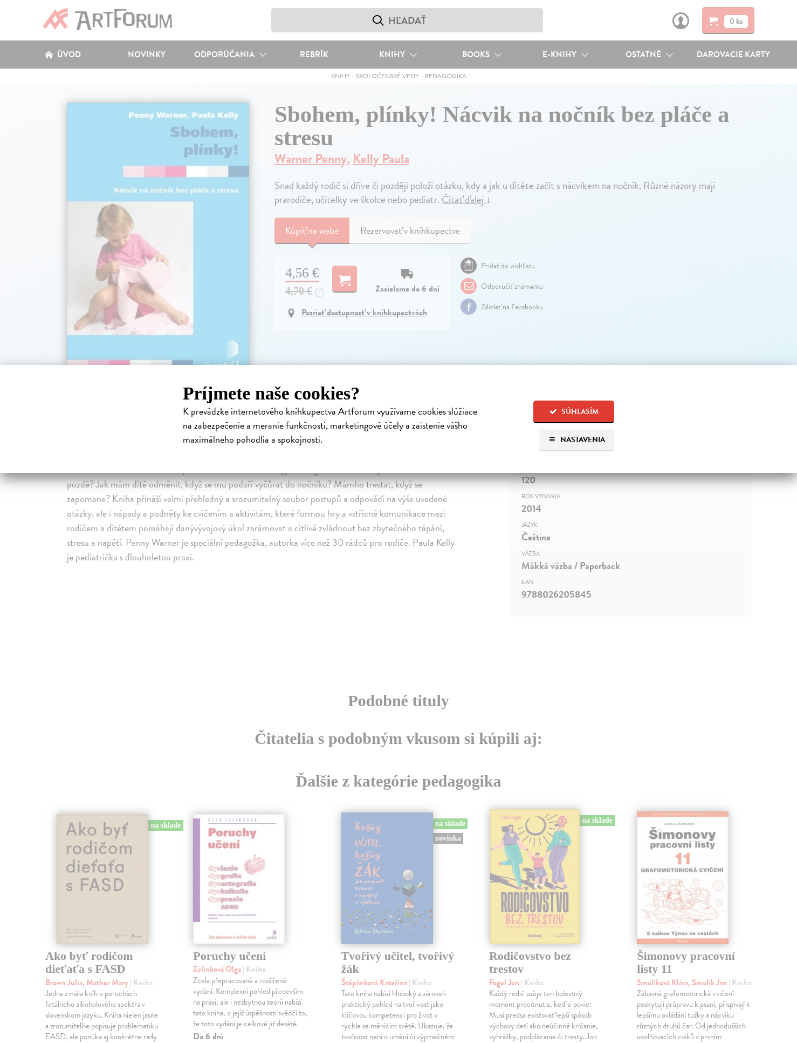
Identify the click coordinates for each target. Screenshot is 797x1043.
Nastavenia (576, 439)
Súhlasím (574, 411)
